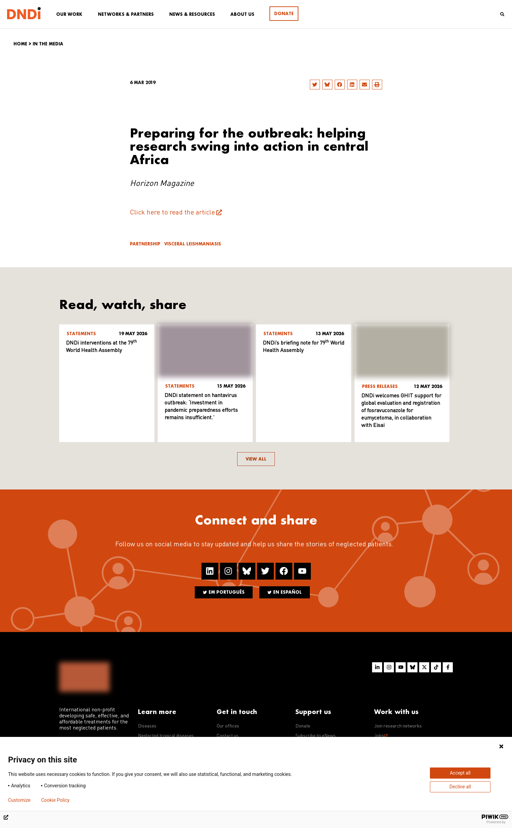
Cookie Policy (55, 800)
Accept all (460, 773)
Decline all (460, 786)
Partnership (145, 243)
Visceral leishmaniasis (192, 243)
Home (20, 43)
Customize (19, 800)
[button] (315, 84)
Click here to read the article (172, 212)
